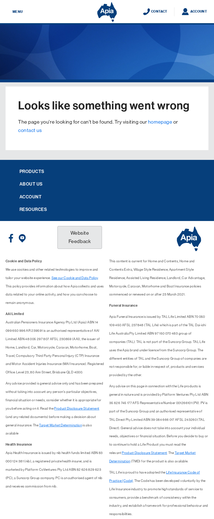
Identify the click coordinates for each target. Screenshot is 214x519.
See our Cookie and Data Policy (75, 278)
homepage (160, 122)
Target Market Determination (60, 425)
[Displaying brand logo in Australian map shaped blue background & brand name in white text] (107, 12)
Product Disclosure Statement (76, 408)
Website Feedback (80, 237)
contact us (30, 130)
